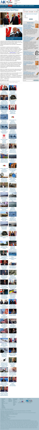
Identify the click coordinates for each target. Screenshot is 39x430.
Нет (25, 15)
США (7, 82)
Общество (14, 5)
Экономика (22, 5)
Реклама (14, 404)
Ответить (30, 19)
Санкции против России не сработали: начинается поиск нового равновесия (28, 53)
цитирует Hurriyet (12, 52)
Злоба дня (3, 406)
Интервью (3, 405)
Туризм (18, 5)
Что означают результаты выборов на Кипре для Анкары (28, 63)
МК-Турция (2, 5)
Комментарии (9, 7)
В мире (3, 402)
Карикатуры (10, 401)
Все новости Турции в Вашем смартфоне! (7, 409)
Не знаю (26, 17)
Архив (14, 405)
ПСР (5, 82)
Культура (26, 5)
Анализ (3, 404)
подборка (16, 82)
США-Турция (10, 82)
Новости (6, 5)
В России (3, 400)
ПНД (3, 82)
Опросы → (36, 20)
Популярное (3, 401)
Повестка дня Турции (27, 24)
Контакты (14, 403)
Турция (13, 82)
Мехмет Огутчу (25, 51)
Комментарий (25, 36)
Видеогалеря (10, 400)
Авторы (14, 400)
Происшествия (3, 7)
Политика (10, 5)
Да (25, 16)
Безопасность (31, 5)
